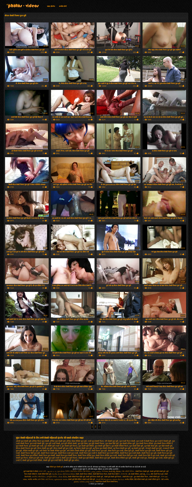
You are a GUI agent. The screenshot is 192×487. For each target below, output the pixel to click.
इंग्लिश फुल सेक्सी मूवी (58, 441)
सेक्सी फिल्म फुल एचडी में (88, 453)
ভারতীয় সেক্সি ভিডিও (39, 477)
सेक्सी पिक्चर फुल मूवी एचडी (145, 451)
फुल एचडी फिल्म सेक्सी (127, 441)
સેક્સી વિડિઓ (100, 479)
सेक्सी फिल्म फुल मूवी (148, 453)
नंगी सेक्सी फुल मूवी (111, 441)
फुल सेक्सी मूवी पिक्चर (69, 446)
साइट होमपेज (51, 6)
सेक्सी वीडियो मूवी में (154, 479)
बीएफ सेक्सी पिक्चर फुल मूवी (26, 448)
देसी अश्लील (164, 479)
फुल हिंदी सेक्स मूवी (151, 446)
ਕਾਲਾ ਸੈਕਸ (41, 479)
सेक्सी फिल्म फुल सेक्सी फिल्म (66, 455)
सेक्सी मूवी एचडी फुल (139, 458)
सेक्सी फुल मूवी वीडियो (86, 458)
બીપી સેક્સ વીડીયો (68, 474)
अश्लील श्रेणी (63, 6)
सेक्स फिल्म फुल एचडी (115, 451)
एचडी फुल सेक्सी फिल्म (96, 441)
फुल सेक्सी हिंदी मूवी (136, 446)
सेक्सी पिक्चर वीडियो (86, 474)
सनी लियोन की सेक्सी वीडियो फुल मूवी (52, 451)
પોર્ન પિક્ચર (49, 479)
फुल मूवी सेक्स (83, 443)
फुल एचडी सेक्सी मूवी (37, 443)
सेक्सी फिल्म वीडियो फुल (86, 455)
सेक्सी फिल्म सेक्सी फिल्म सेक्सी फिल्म (106, 482)
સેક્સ (148, 474)
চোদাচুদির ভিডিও (52, 477)
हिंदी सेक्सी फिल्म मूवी (157, 474)
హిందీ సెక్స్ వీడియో (115, 471)
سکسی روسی (96, 471)
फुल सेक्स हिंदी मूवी (112, 443)
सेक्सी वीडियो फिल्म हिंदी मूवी (76, 477)
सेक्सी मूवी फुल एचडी (155, 458)
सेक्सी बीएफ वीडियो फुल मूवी (121, 458)
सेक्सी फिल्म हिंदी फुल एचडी (127, 455)
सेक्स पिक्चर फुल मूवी (99, 451)
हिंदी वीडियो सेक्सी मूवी (140, 479)
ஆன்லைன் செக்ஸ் (60, 479)
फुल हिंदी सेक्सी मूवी (165, 446)
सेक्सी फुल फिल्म (22, 458)
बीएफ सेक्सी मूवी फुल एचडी (63, 448)
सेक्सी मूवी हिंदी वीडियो (74, 479)
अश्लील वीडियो (129, 479)
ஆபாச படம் (51, 471)
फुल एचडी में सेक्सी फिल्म (145, 441)
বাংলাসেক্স (124, 474)
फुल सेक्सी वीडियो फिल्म (119, 446)
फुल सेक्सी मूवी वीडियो (86, 446)
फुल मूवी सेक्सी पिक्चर (96, 443)
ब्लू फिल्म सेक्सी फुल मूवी (122, 448)
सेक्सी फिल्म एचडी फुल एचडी (68, 453)
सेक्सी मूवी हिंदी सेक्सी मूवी (157, 471)
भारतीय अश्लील (32, 479)
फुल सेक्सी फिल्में (22, 446)
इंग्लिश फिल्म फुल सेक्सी (40, 441)
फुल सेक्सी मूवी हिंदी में (102, 446)
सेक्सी (77, 474)
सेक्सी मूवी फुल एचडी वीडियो (32, 460)
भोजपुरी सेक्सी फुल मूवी (153, 448)
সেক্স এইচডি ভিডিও (128, 471)
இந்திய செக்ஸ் (79, 482)
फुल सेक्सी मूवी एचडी (36, 446)
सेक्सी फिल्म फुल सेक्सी (47, 455)
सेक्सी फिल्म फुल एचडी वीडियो (108, 453)
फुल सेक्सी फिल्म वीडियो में (163, 443)
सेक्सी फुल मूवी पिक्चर (69, 458)
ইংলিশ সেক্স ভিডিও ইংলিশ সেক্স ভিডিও (77, 471)
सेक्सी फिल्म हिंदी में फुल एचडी (148, 455)
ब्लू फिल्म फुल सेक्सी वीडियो (102, 448)
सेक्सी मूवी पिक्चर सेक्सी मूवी (94, 477)
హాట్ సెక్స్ (142, 474)
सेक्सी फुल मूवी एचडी (36, 458)
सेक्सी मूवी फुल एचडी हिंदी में (53, 460)
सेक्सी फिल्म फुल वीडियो (29, 455)
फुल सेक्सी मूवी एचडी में (52, 446)
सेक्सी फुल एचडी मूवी (167, 455)
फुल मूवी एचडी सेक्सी (52, 443)
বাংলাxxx (105, 471)
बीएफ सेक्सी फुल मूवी (44, 448)
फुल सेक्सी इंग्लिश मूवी (127, 443)
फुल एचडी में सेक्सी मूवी (163, 441)
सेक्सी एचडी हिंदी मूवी (88, 479)
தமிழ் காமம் (89, 482)
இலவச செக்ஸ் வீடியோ (115, 479)
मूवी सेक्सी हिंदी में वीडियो (30, 471)
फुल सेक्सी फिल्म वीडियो (144, 443)
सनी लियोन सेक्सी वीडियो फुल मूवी (79, 451)
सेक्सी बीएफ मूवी (128, 477)
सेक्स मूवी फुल (129, 451)
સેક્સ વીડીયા (63, 477)
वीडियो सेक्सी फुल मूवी (31, 451)
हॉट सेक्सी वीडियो (134, 474)
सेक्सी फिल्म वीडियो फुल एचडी (106, 455)
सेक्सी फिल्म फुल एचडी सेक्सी (130, 453)
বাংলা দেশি (42, 471)
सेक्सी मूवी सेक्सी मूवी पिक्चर (113, 477)
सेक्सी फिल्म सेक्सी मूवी (142, 471)
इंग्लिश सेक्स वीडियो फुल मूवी (77, 441)
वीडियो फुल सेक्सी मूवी (12, 5)
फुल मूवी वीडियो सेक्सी (69, 443)
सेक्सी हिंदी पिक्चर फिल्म (100, 474)
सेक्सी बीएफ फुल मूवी (102, 458)
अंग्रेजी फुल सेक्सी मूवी (23, 441)
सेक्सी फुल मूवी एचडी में (52, 458)
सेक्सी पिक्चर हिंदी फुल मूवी (30, 453)
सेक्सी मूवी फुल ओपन (71, 460)
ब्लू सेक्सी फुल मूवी (137, 448)
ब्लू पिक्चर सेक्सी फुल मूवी (83, 448)
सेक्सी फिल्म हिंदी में (114, 474)
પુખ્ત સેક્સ (61, 471)
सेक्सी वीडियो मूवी (154, 477)
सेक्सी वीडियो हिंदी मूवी (44, 474)
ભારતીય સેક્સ (56, 474)
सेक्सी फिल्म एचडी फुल (49, 453)
